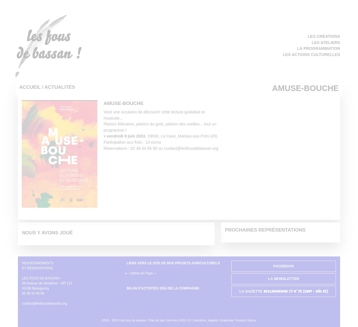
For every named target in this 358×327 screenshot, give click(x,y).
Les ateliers (326, 42)
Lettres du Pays (141, 273)
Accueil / (31, 87)
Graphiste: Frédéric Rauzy (238, 320)
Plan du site (156, 320)
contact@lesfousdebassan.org (44, 303)
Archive (172, 320)
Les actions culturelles (311, 54)
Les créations (324, 36)
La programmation (318, 48)
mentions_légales (206, 320)
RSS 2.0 (186, 320)
